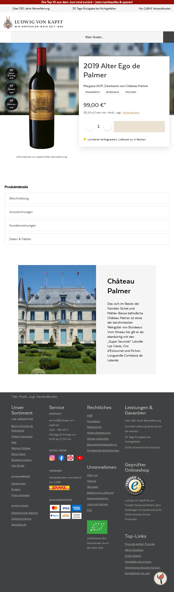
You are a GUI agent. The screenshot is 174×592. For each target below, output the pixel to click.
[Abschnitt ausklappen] (159, 198)
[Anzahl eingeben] (98, 126)
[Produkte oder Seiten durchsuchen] (168, 37)
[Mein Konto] (159, 23)
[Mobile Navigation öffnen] (5, 37)
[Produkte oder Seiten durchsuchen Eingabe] (92, 37)
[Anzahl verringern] (90, 126)
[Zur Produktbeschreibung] (42, 98)
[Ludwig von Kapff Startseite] (33, 23)
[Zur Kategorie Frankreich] (92, 92)
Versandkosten (131, 112)
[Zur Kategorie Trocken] (130, 92)
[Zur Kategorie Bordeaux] (112, 92)
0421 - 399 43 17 (58, 429)
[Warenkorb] (167, 23)
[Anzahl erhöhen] (107, 126)
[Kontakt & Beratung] (151, 23)
